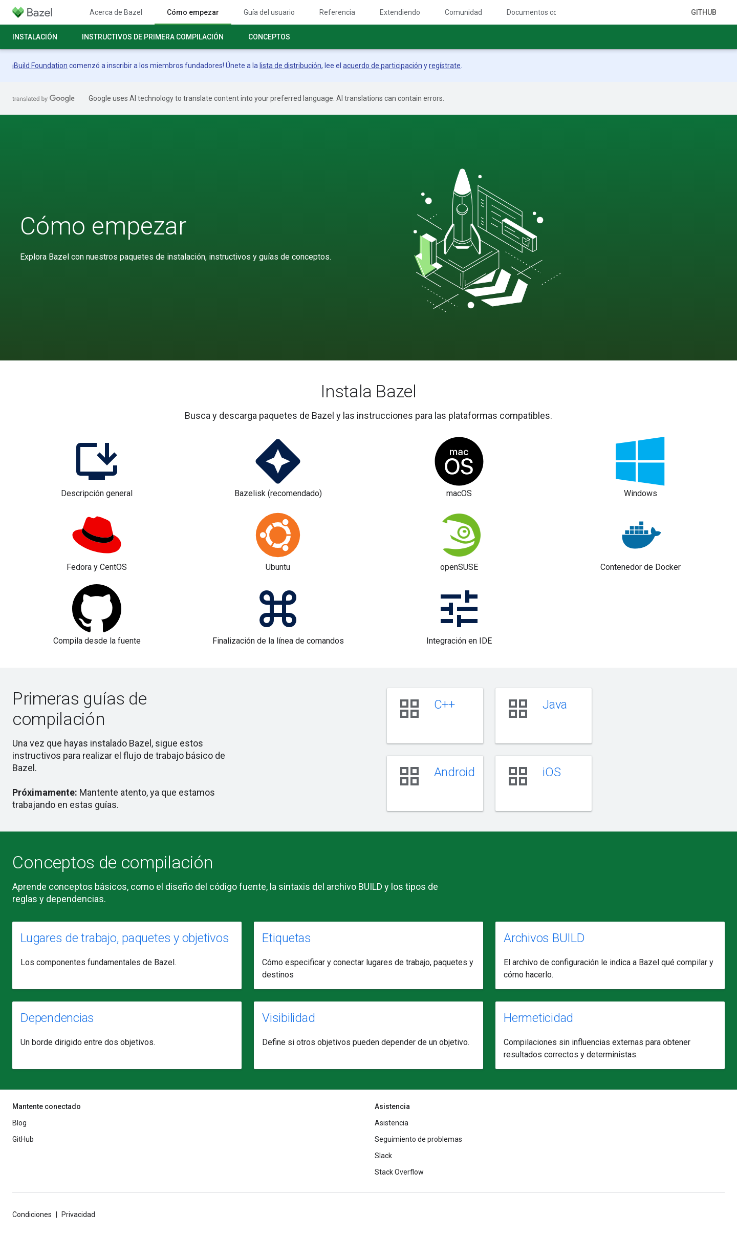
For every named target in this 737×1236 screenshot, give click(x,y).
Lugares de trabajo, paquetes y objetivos (124, 938)
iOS (551, 772)
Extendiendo (400, 12)
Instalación (34, 37)
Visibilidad (288, 1018)
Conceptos (269, 37)
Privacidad (78, 1214)
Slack (383, 1156)
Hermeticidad (538, 1018)
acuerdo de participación (382, 65)
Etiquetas (286, 938)
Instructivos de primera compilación (153, 37)
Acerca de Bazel (116, 12)
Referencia (337, 12)
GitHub (704, 12)
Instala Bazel (368, 391)
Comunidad (463, 12)
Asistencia (391, 1123)
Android (454, 772)
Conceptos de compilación (112, 862)
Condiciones (32, 1214)
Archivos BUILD (544, 938)
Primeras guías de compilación (79, 708)
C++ (444, 704)
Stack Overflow (399, 1172)
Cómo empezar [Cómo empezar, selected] (193, 12)
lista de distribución (290, 65)
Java (555, 704)
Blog (19, 1123)
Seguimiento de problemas (418, 1139)
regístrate (445, 65)
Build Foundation (41, 65)
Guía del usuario (269, 12)
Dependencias (57, 1018)
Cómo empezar (103, 226)
